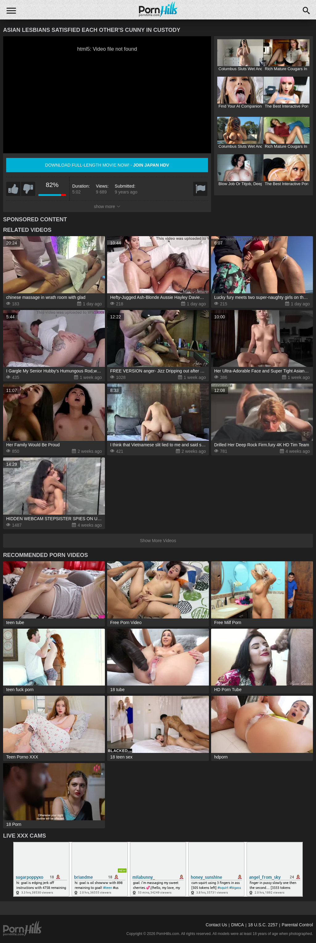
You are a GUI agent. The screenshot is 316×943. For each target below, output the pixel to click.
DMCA (237, 924)
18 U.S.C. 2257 (263, 924)
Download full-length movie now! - (107, 165)
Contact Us (216, 924)
